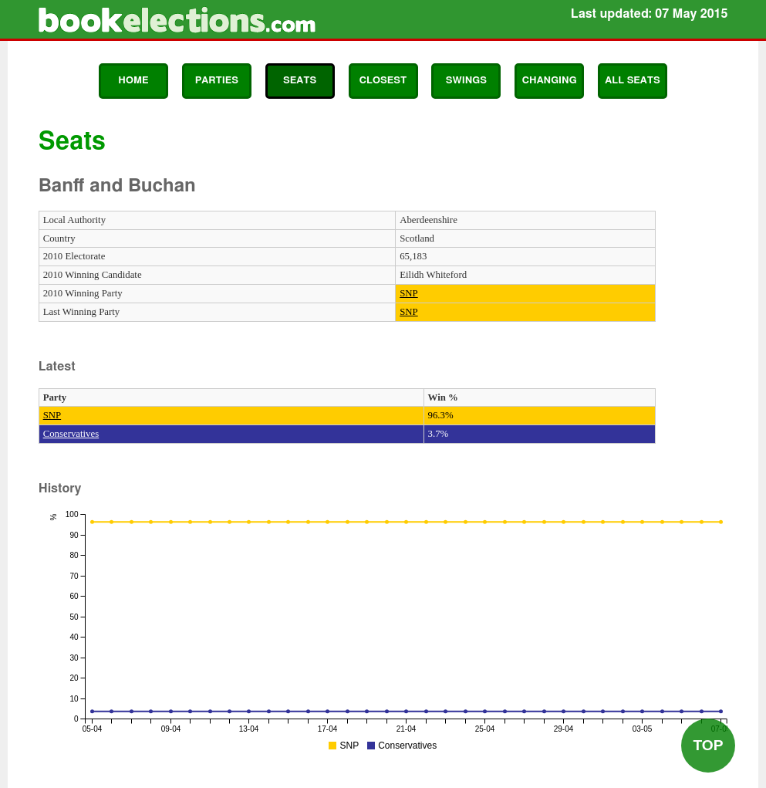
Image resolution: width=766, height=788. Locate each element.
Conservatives (71, 433)
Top (708, 745)
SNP (408, 293)
